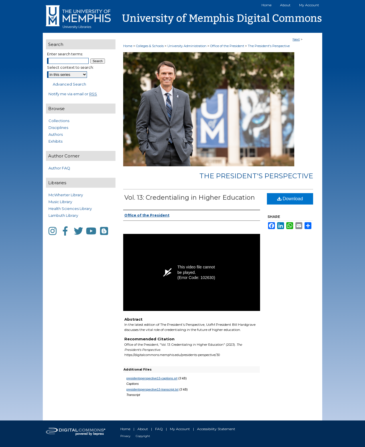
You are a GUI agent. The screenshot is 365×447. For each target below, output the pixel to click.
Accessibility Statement (216, 429)
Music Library (60, 201)
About (142, 429)
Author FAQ (59, 168)
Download (290, 198)
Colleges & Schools (150, 46)
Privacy (125, 436)
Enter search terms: (65, 54)
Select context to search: (70, 67)
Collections (58, 120)
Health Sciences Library (70, 208)
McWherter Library (65, 195)
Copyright (143, 436)
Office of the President (227, 46)
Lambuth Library (63, 215)
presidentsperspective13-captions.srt (151, 378)
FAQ (159, 429)
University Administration (187, 46)
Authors (55, 134)
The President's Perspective (269, 46)
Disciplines (58, 127)
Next (296, 39)
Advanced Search (69, 84)
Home (127, 46)
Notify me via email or (72, 94)
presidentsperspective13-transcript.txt (152, 389)
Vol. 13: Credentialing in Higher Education (189, 197)
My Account (180, 429)
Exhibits (55, 141)
